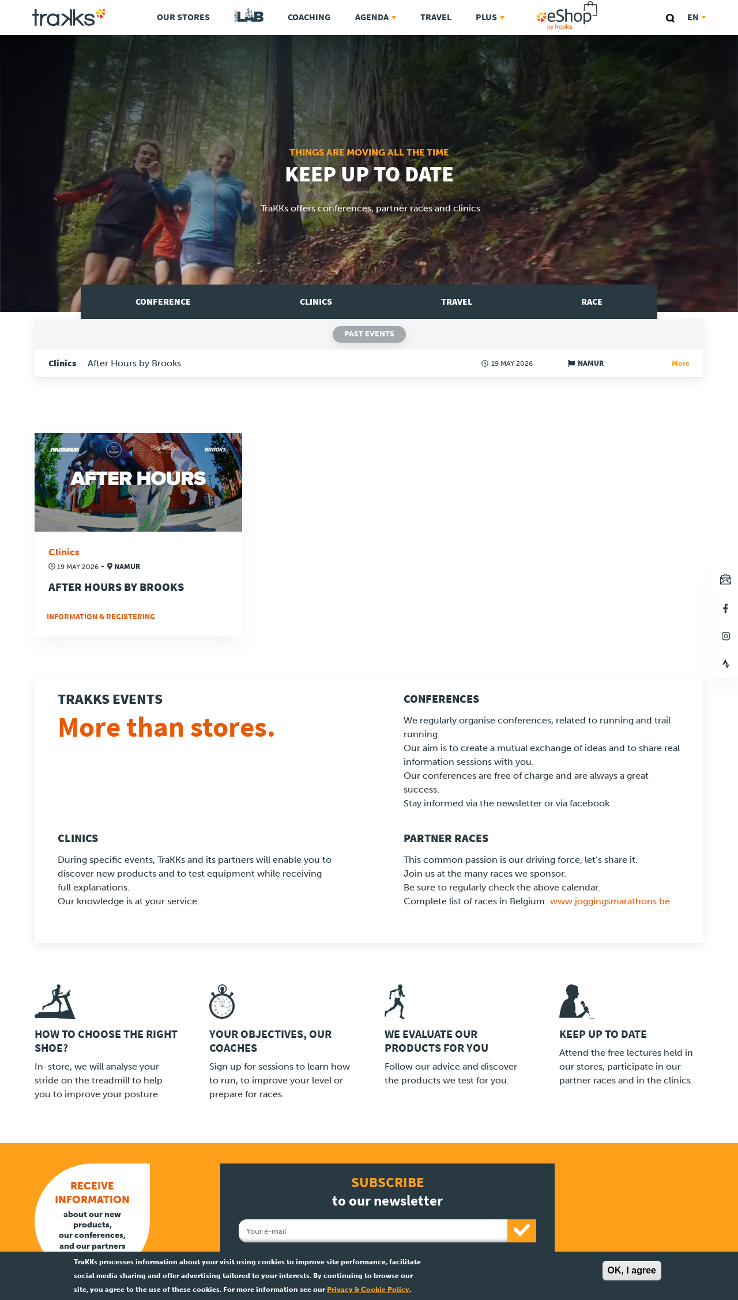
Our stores (183, 17)
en (696, 17)
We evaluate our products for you (436, 1041)
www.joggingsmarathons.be (610, 901)
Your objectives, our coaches (270, 1041)
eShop (604, 3)
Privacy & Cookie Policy (368, 1290)
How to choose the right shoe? (106, 1041)
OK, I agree (632, 1270)
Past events (369, 333)
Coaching (309, 17)
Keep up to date (603, 1034)
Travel (435, 17)
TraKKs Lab (248, 15)
